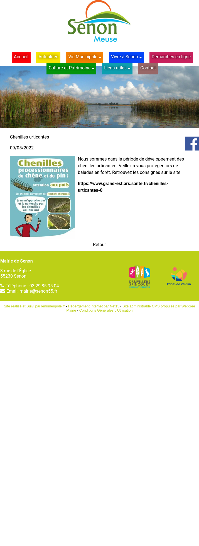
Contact (148, 68)
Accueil (21, 56)
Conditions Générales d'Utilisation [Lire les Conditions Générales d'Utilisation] (106, 310)
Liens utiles (115, 68)
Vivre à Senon (124, 56)
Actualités (48, 56)
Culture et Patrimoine (69, 68)
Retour (99, 244)
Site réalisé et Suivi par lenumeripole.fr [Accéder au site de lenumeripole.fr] (34, 306)
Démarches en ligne (171, 56)
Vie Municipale (82, 56)
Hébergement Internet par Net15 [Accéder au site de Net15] (93, 306)
